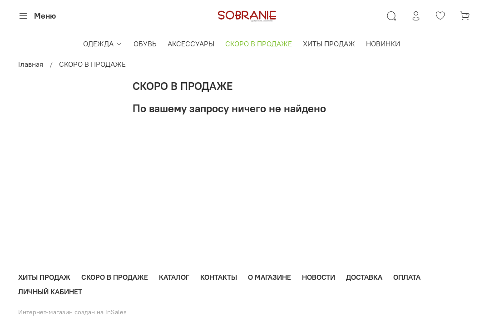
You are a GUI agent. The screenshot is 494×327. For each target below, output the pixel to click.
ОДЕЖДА (102, 43)
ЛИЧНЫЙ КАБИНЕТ (50, 291)
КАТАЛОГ (174, 277)
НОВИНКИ (383, 43)
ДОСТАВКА (364, 277)
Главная (30, 64)
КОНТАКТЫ (218, 277)
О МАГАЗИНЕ (269, 277)
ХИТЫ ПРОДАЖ (329, 43)
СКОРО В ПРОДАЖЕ (258, 43)
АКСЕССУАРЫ (191, 43)
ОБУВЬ (145, 43)
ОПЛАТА (406, 277)
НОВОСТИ (318, 277)
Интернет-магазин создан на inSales (72, 312)
